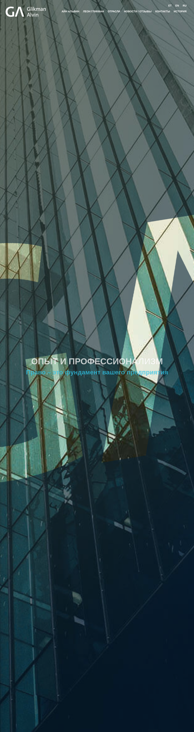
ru (185, 5)
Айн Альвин (70, 11)
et (170, 5)
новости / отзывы (138, 11)
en (177, 5)
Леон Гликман (93, 11)
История (180, 11)
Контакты (162, 11)
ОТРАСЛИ (114, 11)
